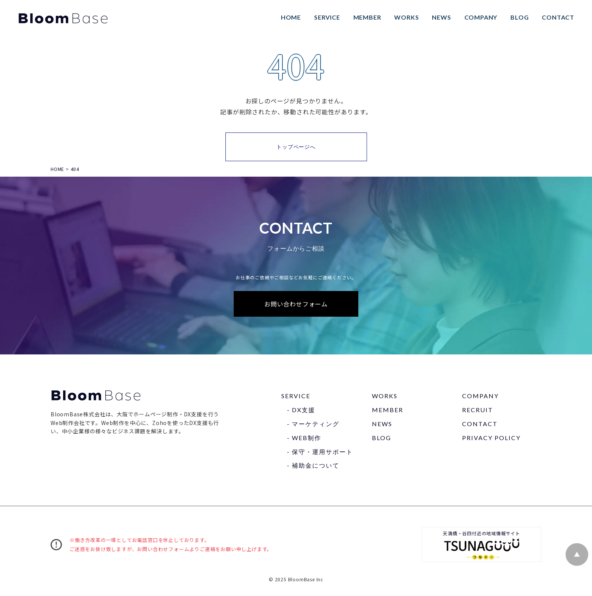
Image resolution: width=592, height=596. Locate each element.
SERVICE (326, 17)
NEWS (440, 17)
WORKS (405, 17)
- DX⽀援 (301, 410)
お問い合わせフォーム (296, 304)
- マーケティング (313, 424)
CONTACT (557, 17)
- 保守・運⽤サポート (320, 452)
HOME (290, 17)
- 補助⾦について (313, 466)
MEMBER (366, 17)
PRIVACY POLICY (491, 438)
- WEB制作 (304, 438)
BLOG (518, 17)
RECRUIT (477, 410)
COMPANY (479, 17)
